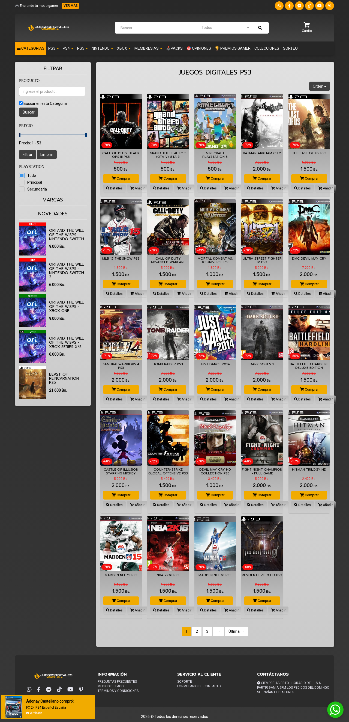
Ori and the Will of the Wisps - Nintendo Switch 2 (66, 271)
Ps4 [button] (68, 48)
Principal (34, 182)
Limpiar (46, 154)
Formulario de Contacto (199, 686)
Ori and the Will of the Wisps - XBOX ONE (66, 306)
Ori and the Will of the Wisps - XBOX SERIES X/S (66, 342)
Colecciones (266, 48)
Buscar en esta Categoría (45, 103)
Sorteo (290, 48)
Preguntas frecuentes (117, 682)
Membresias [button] (148, 48)
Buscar (29, 112)
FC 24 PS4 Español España (46, 707)
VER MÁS (70, 6)
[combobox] (225, 27)
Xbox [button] (124, 48)
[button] (307, 27)
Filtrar (27, 154)
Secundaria (37, 189)
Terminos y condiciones (118, 691)
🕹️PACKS (174, 48)
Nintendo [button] (102, 48)
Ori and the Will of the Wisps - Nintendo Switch (66, 235)
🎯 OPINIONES (198, 48)
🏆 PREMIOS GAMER (233, 48)
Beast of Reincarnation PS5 (64, 379)
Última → (236, 631)
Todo (31, 175)
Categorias (30, 48)
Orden (319, 86)
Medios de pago (111, 686)
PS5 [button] (82, 48)
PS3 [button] (53, 48)
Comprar (121, 178)
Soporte (184, 682)
